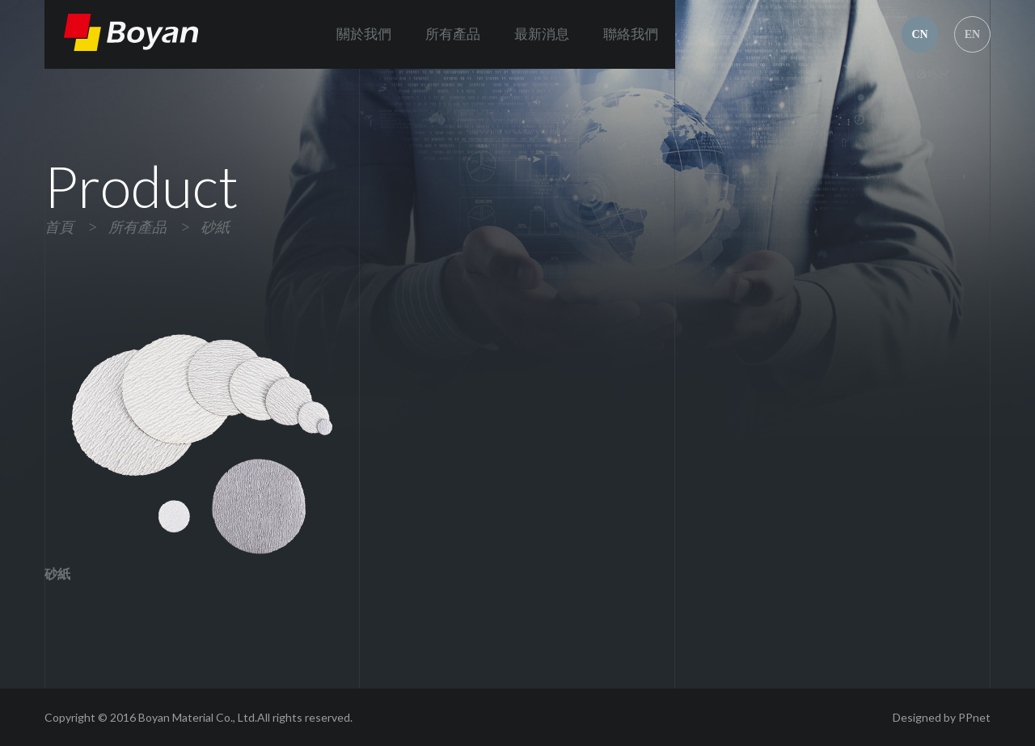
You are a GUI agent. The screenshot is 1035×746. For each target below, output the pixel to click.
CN (919, 34)
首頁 (59, 227)
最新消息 (541, 34)
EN (972, 34)
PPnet (974, 717)
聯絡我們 (630, 34)
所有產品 (452, 34)
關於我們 (363, 34)
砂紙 (215, 227)
